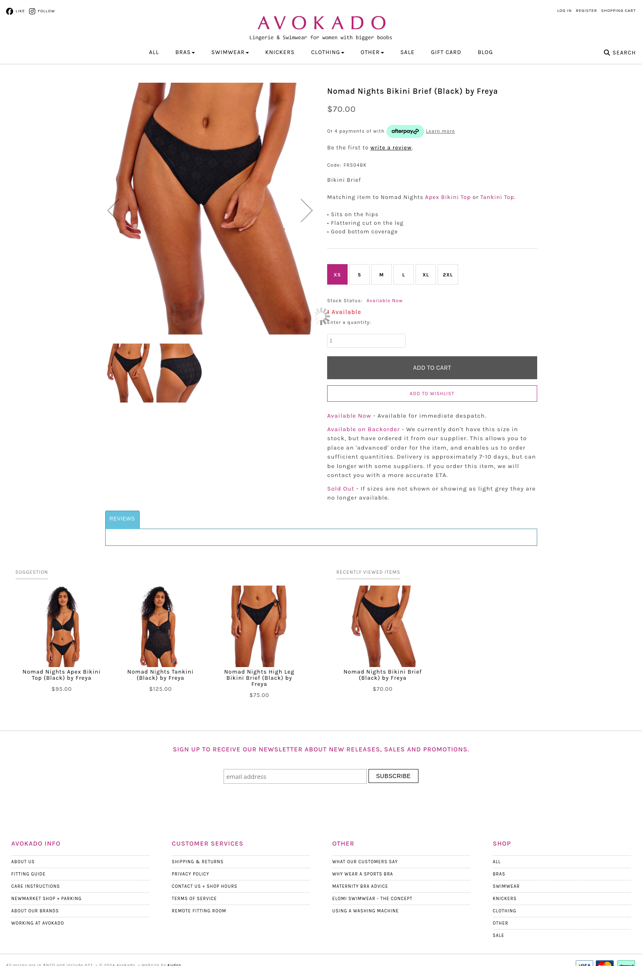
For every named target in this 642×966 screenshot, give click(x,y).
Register (586, 10)
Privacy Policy (191, 874)
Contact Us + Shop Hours (204, 886)
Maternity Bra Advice (360, 886)
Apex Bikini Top (448, 197)
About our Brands (35, 911)
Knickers (505, 898)
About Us (23, 861)
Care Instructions (35, 886)
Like (20, 11)
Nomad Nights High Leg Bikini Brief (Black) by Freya (259, 678)
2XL (448, 275)
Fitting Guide (28, 874)
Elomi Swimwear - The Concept (372, 898)
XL (426, 275)
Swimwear (506, 886)
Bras (499, 874)
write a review (391, 147)
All (154, 52)
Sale (407, 52)
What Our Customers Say (365, 861)
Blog (485, 52)
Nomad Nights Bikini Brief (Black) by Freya (383, 674)
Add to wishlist (432, 393)
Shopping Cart (618, 10)
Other (501, 923)
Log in (564, 10)
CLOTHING (327, 52)
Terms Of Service (194, 898)
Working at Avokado (37, 923)
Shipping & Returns (198, 861)
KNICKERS (280, 52)
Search (624, 52)
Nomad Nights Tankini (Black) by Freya (160, 674)
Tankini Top (497, 197)
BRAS (185, 52)
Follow (46, 11)
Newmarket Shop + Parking (46, 898)
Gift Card (446, 52)
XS (337, 275)
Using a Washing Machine (365, 911)
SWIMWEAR (230, 52)
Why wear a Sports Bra (362, 874)
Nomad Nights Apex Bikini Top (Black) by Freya (62, 674)
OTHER (372, 52)
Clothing (505, 911)
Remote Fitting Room (199, 911)
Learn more (440, 131)
